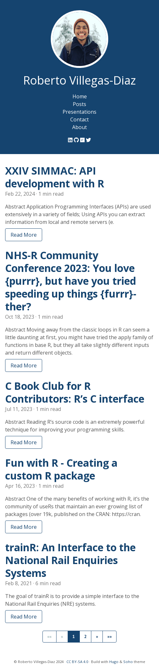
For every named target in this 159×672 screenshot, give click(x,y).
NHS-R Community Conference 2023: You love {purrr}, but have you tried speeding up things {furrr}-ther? (70, 280)
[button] (97, 637)
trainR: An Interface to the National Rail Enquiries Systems (70, 560)
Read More (24, 234)
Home (79, 96)
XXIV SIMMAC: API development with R (54, 177)
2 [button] (85, 636)
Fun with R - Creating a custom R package (61, 469)
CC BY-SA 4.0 (77, 661)
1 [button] (73, 636)
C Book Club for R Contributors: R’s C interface (74, 392)
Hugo (113, 661)
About (79, 127)
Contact (79, 119)
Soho (128, 661)
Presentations (79, 111)
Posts (79, 104)
